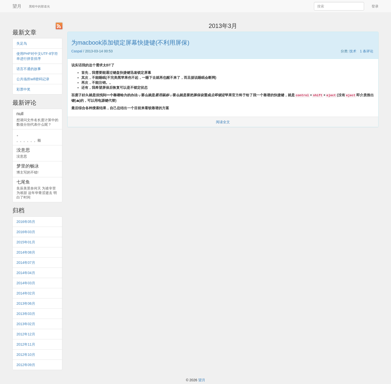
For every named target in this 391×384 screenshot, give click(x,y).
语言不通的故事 (28, 69)
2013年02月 (25, 324)
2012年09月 (25, 365)
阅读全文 (223, 122)
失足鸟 (21, 43)
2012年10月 (25, 355)
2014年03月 (25, 283)
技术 (352, 51)
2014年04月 (25, 273)
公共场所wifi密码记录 (32, 79)
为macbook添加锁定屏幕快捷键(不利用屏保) (130, 42)
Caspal (76, 51)
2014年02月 (25, 293)
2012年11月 (25, 344)
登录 (375, 6)
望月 (16, 6)
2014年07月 (25, 263)
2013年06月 (25, 303)
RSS (59, 26)
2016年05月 (25, 222)
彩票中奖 (23, 89)
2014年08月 (25, 252)
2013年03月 (25, 314)
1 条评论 (366, 51)
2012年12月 (25, 334)
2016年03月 (25, 232)
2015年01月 (25, 242)
